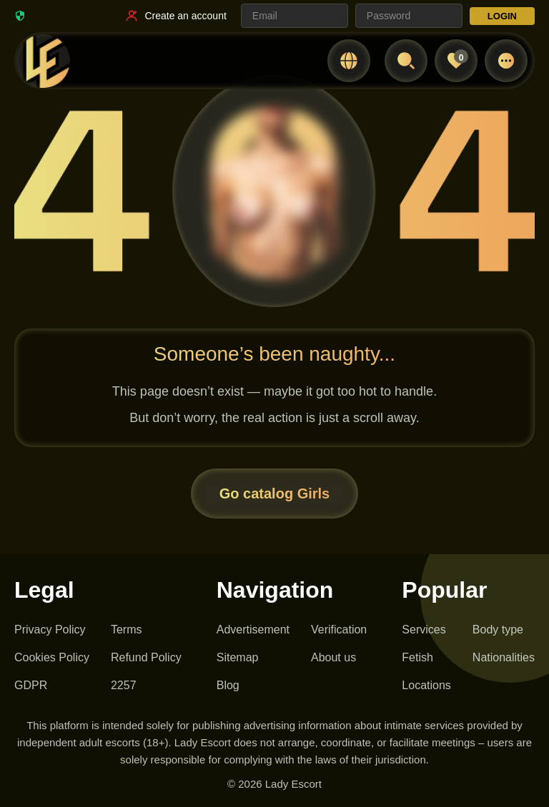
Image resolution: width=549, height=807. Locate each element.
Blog (228, 685)
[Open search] (406, 60)
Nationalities (504, 657)
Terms (126, 629)
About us (333, 657)
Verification (339, 629)
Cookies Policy (51, 657)
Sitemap (238, 657)
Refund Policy (146, 657)
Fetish (417, 657)
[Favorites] (456, 60)
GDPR (30, 685)
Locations (426, 685)
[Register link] (175, 16)
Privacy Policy (50, 629)
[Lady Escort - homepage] (42, 60)
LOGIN (502, 16)
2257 (124, 685)
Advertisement (253, 629)
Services (423, 629)
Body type (498, 629)
